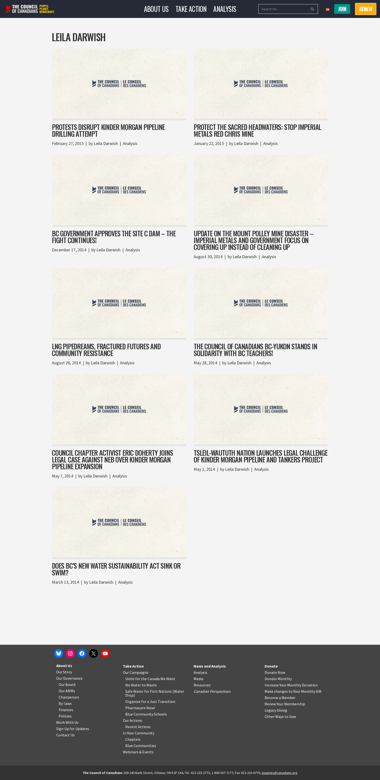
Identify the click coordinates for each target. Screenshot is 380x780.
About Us (156, 9)
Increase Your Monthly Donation (291, 685)
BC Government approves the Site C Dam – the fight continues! (113, 236)
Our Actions (132, 720)
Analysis (224, 9)
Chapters (133, 739)
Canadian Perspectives (212, 691)
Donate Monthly (278, 678)
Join (342, 9)
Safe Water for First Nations (148, 691)
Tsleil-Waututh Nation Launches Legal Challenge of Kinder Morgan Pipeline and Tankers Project (260, 456)
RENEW (365, 9)
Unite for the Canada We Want (150, 678)
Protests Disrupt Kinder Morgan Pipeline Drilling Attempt (108, 130)
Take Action (190, 9)
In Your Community (138, 733)
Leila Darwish (106, 143)
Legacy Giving (276, 710)
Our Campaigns (135, 672)
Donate (271, 666)
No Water (133, 685)
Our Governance (69, 678)
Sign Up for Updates (72, 728)
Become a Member (280, 697)
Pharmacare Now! (140, 707)
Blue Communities (140, 745)
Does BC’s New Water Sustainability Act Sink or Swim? (116, 569)
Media (198, 678)
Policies (65, 716)
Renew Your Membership (285, 703)
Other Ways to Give (280, 716)
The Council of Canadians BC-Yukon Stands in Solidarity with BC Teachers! (255, 349)
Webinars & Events (138, 751)
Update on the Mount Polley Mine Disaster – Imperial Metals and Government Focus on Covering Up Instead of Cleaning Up (253, 240)
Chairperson (69, 697)
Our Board (67, 684)
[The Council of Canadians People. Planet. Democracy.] (30, 9)
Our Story (64, 671)
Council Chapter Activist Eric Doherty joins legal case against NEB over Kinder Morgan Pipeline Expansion (112, 459)
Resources (202, 685)
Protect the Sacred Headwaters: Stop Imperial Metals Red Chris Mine (257, 130)
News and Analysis (210, 666)
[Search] (282, 9)
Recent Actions (137, 726)
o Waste (150, 685)
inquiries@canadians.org (279, 773)
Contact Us (65, 734)
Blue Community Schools (146, 714)
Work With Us (67, 722)
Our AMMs (67, 690)
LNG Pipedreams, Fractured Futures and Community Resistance (106, 349)
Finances (66, 709)
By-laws (65, 703)
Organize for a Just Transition (150, 701)
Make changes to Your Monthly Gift (293, 691)
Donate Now (275, 672)
